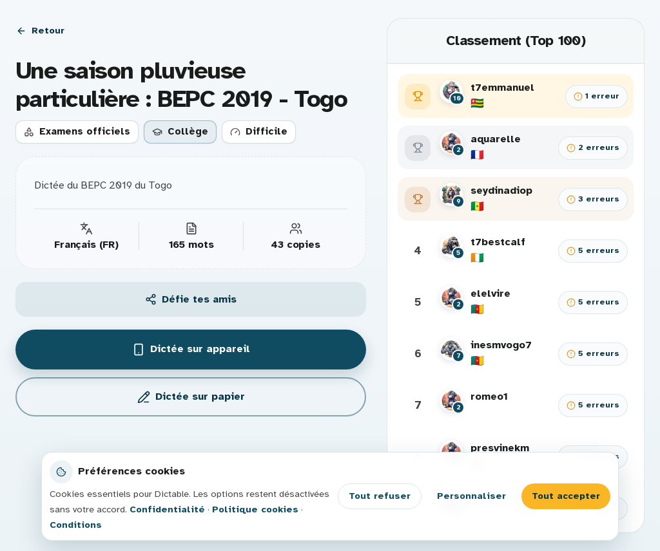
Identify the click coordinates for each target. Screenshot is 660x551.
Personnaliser (471, 495)
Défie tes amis (191, 299)
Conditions (76, 524)
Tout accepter (566, 495)
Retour (40, 30)
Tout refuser (380, 495)
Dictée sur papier (191, 397)
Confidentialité (167, 509)
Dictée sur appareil (191, 349)
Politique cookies (255, 509)
